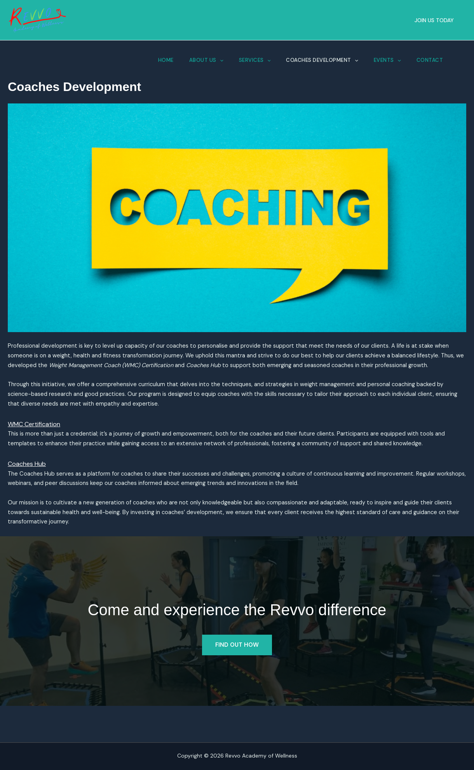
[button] (434, 20)
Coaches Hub (27, 495)
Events (387, 60)
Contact (429, 60)
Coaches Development (322, 60)
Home (166, 60)
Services (255, 60)
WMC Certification (34, 442)
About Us (206, 60)
